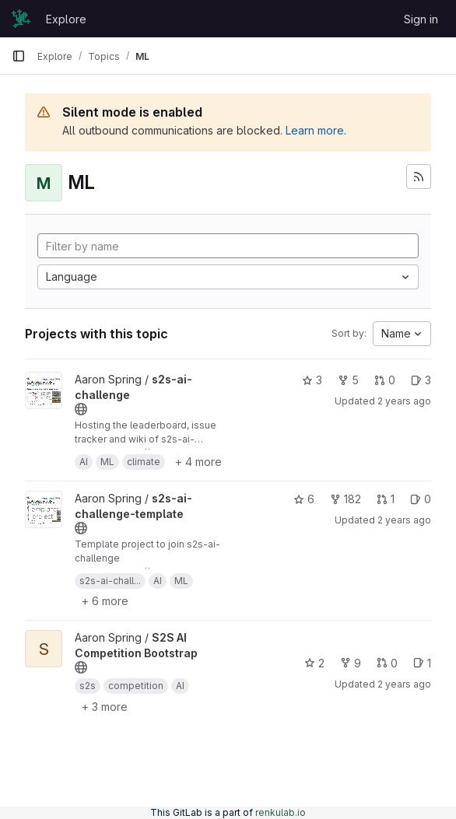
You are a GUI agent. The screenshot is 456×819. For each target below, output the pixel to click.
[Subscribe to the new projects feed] (418, 176)
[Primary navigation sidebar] (18, 56)
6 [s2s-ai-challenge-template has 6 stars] (303, 499)
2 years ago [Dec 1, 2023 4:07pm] (404, 520)
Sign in (421, 19)
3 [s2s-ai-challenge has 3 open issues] (421, 380)
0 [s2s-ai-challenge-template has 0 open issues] (420, 499)
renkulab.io (280, 812)
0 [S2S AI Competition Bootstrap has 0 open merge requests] (387, 663)
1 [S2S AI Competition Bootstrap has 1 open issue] (422, 663)
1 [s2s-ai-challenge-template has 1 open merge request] (386, 499)
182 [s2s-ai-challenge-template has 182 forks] (345, 499)
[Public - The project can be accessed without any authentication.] (81, 409)
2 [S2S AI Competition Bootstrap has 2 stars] (314, 663)
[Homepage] (21, 18)
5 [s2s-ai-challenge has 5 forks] (348, 380)
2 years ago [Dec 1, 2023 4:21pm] (404, 684)
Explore (66, 19)
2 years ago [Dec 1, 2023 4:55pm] (404, 401)
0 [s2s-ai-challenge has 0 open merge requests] (384, 380)
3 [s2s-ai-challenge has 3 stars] (312, 380)
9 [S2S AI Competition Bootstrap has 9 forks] (350, 663)
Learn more (315, 130)
